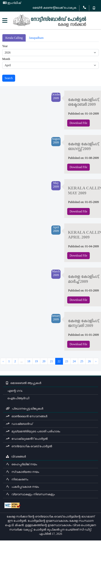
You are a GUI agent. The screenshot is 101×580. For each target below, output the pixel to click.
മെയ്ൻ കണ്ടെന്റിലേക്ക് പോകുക (54, 7)
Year (5, 46)
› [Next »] (95, 361)
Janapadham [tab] (36, 37)
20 (43, 361)
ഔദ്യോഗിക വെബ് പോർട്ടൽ (29, 446)
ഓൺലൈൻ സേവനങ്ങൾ (26, 416)
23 (66, 361)
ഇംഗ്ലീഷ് (12, 2)
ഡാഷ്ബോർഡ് (19, 423)
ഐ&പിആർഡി (17, 398)
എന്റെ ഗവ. (14, 390)
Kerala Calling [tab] (14, 37)
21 (51, 361)
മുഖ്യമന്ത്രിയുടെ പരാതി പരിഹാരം (33, 431)
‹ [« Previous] (3, 361)
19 (36, 361)
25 (81, 361)
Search (9, 78)
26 (89, 361)
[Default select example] (50, 52)
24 (74, 361)
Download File (78, 122)
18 (28, 361)
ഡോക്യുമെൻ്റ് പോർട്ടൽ (27, 438)
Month (6, 59)
